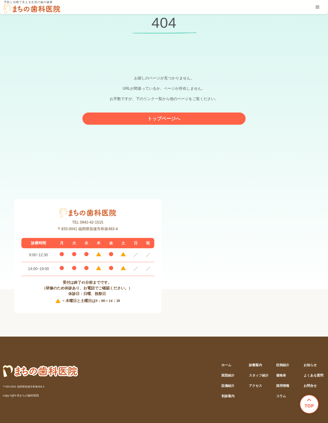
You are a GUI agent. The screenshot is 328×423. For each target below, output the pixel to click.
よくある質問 (313, 375)
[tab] (317, 7)
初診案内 (228, 396)
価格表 (281, 375)
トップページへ (164, 118)
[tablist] (317, 7)
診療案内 (255, 365)
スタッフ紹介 (259, 375)
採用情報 (282, 386)
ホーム (226, 365)
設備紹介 (228, 386)
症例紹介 (282, 365)
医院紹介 (228, 375)
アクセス (255, 386)
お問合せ (310, 386)
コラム (281, 396)
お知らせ (310, 365)
